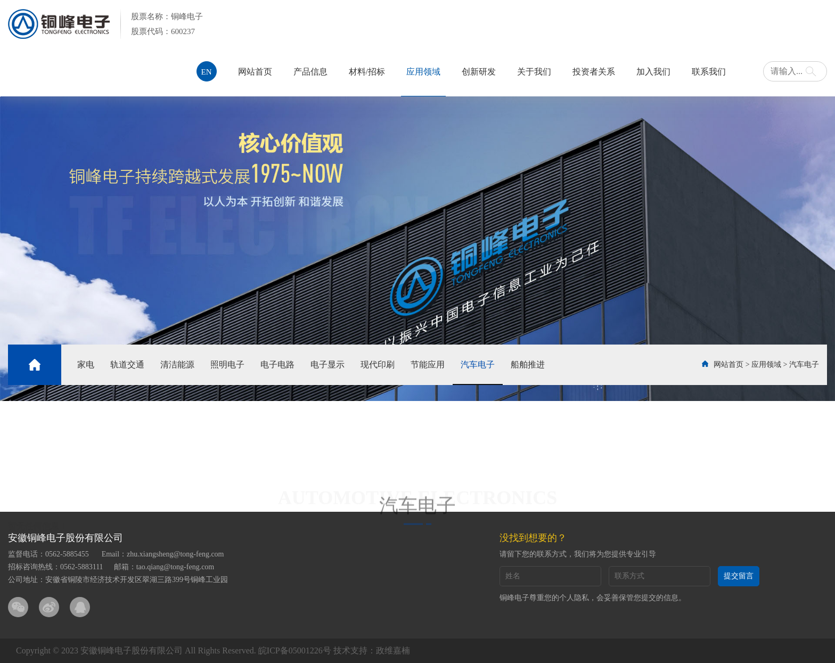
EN (206, 72)
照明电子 (227, 364)
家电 (85, 364)
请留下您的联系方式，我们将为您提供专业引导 (578, 554)
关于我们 (534, 71)
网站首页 (255, 71)
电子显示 (327, 364)
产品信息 (310, 71)
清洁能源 (177, 364)
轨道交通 (127, 364)
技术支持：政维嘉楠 (371, 650)
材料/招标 (367, 71)
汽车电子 (478, 364)
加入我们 (653, 71)
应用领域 (423, 71)
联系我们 (709, 71)
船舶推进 (528, 364)
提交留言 (739, 576)
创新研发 (479, 71)
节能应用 (428, 364)
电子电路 (277, 364)
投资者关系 (593, 71)
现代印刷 (378, 364)
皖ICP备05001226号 (294, 650)
